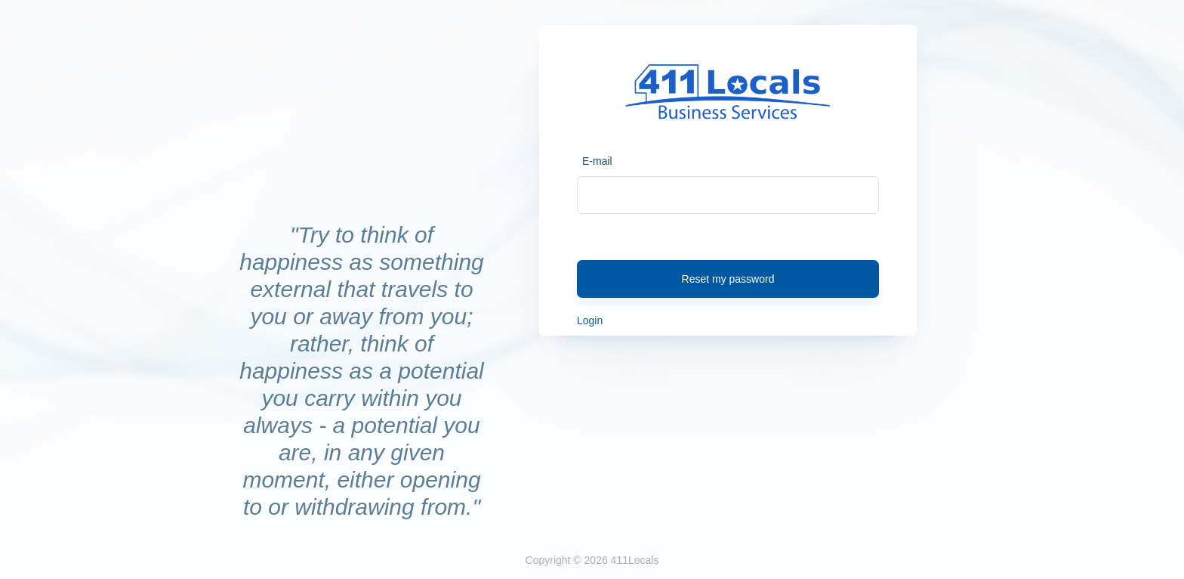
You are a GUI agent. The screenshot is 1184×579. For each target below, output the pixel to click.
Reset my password (728, 279)
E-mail (597, 161)
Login (590, 320)
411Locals (635, 560)
